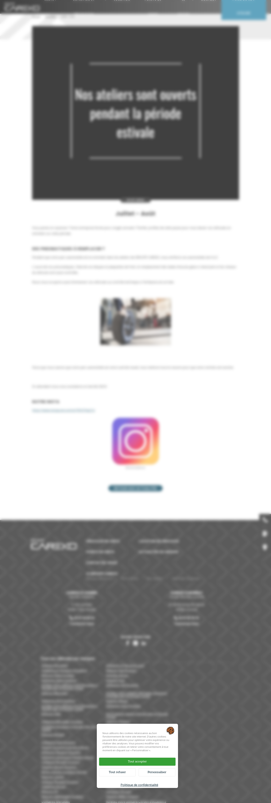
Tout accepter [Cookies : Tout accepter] (137, 761)
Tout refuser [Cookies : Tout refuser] (117, 772)
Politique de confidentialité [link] (139, 785)
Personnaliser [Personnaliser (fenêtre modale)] (156, 772)
